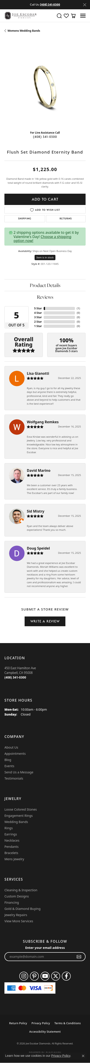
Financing (11, 902)
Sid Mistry (35, 511)
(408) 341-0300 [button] (50, 4)
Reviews (45, 296)
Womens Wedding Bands (24, 31)
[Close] (84, 5)
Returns (66, 218)
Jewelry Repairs (15, 915)
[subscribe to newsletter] (79, 957)
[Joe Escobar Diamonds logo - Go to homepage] (20, 15)
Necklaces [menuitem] (11, 840)
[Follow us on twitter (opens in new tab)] (55, 976)
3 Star (38, 317)
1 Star (38, 326)
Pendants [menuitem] (11, 847)
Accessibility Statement (45, 1032)
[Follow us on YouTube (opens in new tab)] (45, 976)
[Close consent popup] (83, 1056)
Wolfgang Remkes (43, 421)
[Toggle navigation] (83, 15)
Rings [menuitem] (8, 828)
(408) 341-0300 (45, 136)
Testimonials (13, 778)
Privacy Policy (40, 1023)
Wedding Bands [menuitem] (16, 822)
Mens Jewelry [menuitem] (14, 859)
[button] (59, 15)
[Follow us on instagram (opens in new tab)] (23, 976)
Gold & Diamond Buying (22, 909)
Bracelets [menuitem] (11, 853)
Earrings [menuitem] (10, 834)
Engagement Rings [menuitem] (18, 815)
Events (9, 766)
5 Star (38, 308)
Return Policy (18, 1023)
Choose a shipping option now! (42, 238)
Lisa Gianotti (38, 373)
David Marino (39, 470)
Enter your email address (45, 948)
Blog (7, 760)
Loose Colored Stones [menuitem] (20, 809)
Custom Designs (16, 896)
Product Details (45, 285)
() (78, 308)
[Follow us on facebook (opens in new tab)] (66, 976)
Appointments (15, 753)
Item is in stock (45, 257)
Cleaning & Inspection (20, 890)
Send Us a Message (18, 772)
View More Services (18, 921)
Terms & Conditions (67, 1023)
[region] (45, 86)
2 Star (38, 322)
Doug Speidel (38, 548)
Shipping (24, 218)
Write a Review (45, 621)
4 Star (38, 313)
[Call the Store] (15, 677)
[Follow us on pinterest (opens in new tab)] (34, 976)
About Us (11, 747)
